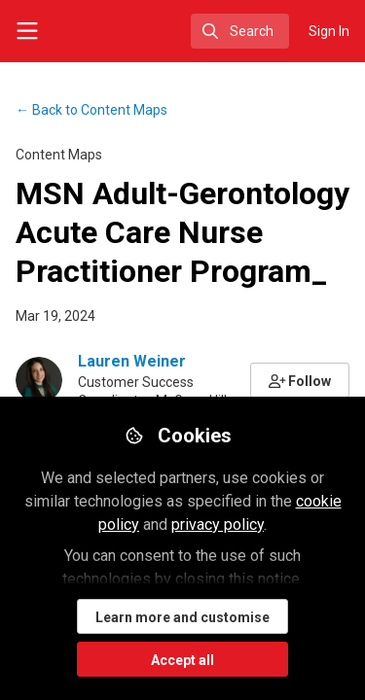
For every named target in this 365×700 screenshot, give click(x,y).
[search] (240, 31)
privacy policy (217, 524)
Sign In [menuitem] (329, 31)
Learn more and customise (182, 617)
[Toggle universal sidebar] (27, 31)
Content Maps (91, 110)
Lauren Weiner (132, 361)
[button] (300, 380)
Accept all (182, 660)
